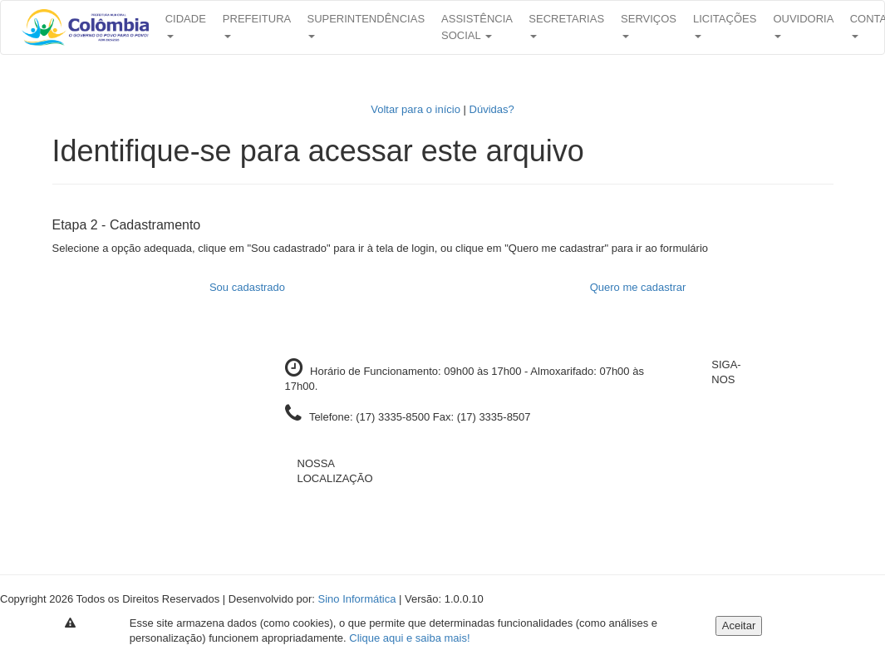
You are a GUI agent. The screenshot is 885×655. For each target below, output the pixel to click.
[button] (85, 27)
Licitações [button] (724, 25)
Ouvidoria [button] (803, 25)
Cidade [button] (185, 25)
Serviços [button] (648, 25)
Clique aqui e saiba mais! (409, 638)
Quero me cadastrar (638, 287)
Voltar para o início (415, 109)
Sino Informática (357, 599)
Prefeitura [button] (257, 25)
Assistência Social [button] (476, 27)
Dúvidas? (492, 109)
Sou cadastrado (247, 287)
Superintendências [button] (366, 25)
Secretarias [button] (566, 25)
